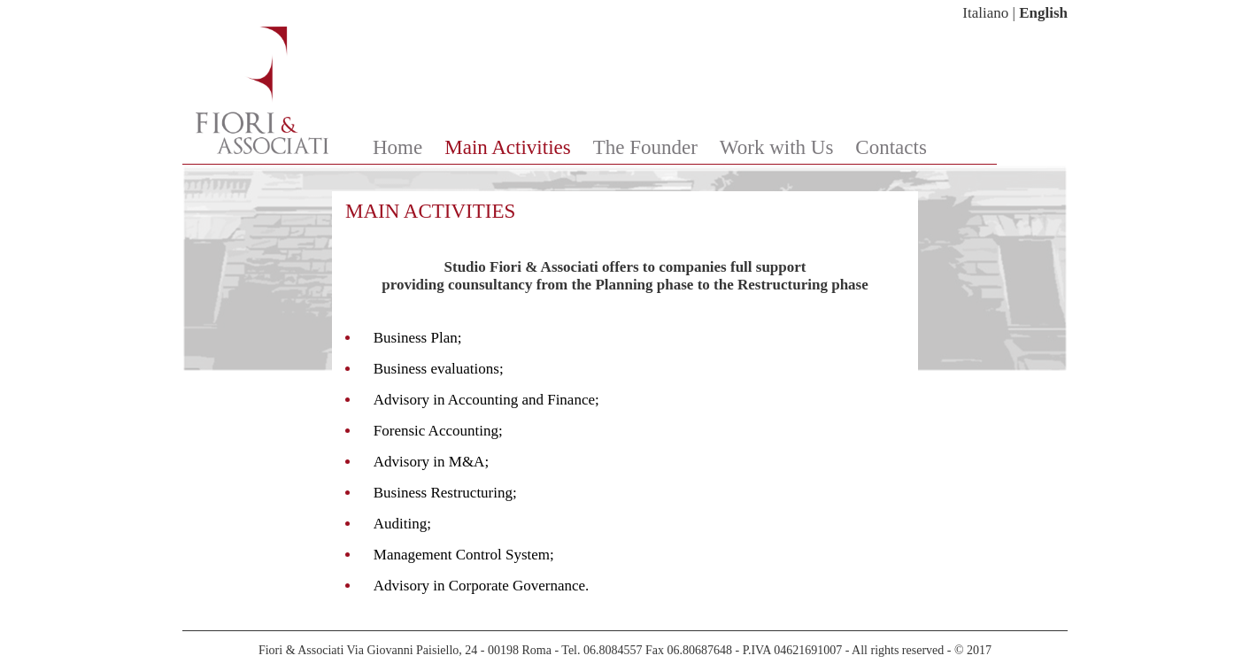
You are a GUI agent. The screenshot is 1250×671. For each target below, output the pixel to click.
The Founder (645, 147)
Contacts (891, 147)
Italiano (985, 12)
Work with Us (776, 147)
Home (397, 147)
